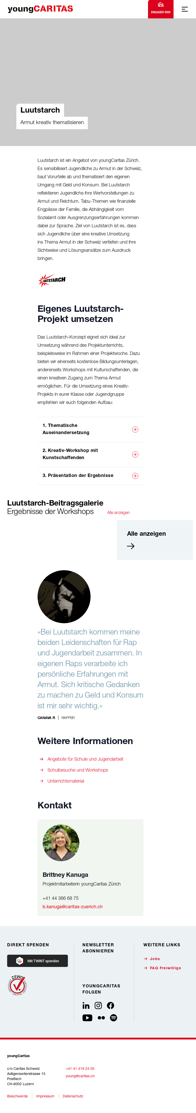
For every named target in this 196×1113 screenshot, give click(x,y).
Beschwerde (17, 1096)
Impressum (45, 1096)
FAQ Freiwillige (162, 968)
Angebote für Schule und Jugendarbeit (85, 759)
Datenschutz (73, 1096)
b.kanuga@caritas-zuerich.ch (73, 906)
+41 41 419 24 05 (80, 1068)
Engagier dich (160, 8)
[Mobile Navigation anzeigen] (185, 9)
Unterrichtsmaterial (65, 781)
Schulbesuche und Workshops (77, 770)
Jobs (151, 959)
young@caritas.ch (80, 1076)
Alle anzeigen (118, 512)
